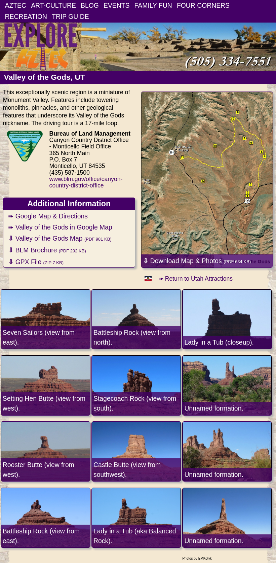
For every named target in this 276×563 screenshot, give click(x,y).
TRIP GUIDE (70, 16)
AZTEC (15, 5)
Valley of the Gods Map (59, 238)
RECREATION (26, 16)
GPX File (36, 262)
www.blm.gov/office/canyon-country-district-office (86, 182)
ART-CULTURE (53, 5)
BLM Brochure (47, 250)
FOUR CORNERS (203, 5)
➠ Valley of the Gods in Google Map (60, 227)
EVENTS (116, 5)
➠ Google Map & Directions (48, 216)
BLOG (90, 5)
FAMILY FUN (153, 5)
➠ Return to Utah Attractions (195, 278)
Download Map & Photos (197, 261)
